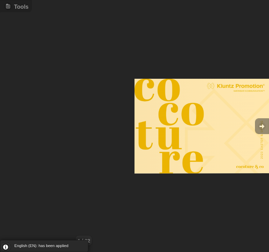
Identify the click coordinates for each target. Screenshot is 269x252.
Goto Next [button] (262, 126)
